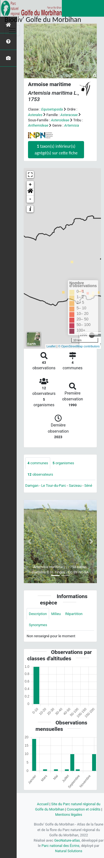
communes (37, 463)
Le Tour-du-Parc (53, 485)
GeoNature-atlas (67, 840)
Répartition (73, 614)
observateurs (40, 474)
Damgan (32, 485)
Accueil (43, 804)
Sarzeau (75, 485)
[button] (30, 191)
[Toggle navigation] (12, 30)
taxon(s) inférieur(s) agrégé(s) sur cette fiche (56, 149)
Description (38, 614)
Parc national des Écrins (61, 846)
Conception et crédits (83, 809)
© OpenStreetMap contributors (79, 346)
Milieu (56, 614)
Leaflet (51, 346)
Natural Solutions (68, 851)
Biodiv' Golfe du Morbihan (42, 19)
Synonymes (38, 625)
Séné (88, 485)
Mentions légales (68, 814)
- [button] (30, 199)
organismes (63, 463)
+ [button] (30, 184)
